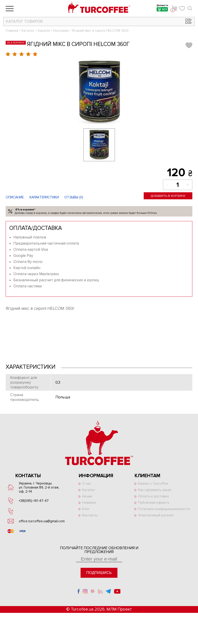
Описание (15, 197)
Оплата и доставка (153, 496)
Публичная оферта (153, 502)
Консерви (61, 30)
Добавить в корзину (168, 196)
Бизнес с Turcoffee (153, 483)
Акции (87, 496)
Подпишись (99, 573)
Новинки (89, 502)
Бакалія (44, 30)
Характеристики (44, 197)
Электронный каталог (156, 515)
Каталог (28, 30)
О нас (86, 483)
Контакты (90, 515)
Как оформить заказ (154, 490)
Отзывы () (73, 197)
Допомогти (162, 8)
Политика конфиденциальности (164, 509)
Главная (12, 30)
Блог (86, 509)
